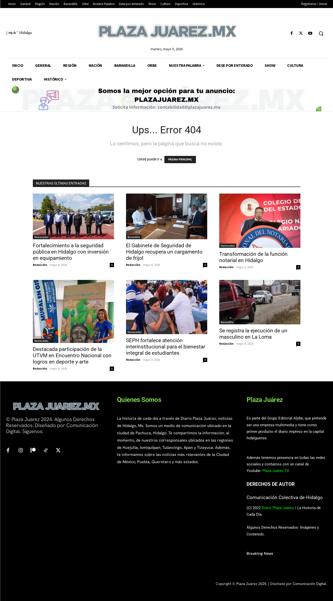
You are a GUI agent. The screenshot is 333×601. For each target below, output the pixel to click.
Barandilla (134, 237)
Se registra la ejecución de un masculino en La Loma (253, 334)
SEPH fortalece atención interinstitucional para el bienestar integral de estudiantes (165, 346)
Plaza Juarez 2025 (251, 583)
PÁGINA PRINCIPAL (180, 159)
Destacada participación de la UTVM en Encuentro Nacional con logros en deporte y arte (72, 355)
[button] (321, 33)
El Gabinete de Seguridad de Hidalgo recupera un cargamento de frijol (164, 252)
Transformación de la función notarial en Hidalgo (253, 257)
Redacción (40, 265)
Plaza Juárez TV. (276, 470)
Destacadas (41, 237)
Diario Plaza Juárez (278, 508)
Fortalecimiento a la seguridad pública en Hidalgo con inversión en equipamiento (71, 252)
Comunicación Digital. (310, 583)
